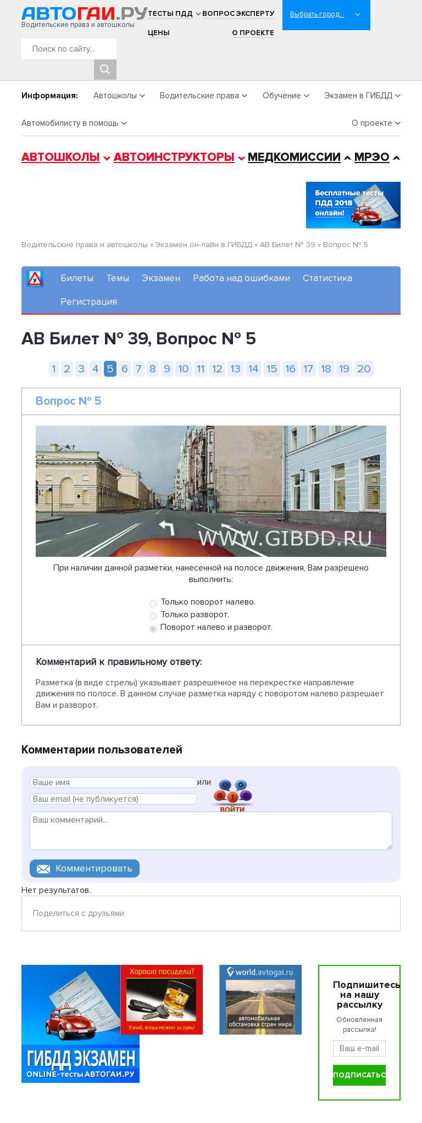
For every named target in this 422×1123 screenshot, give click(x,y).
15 (271, 369)
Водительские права (199, 95)
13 (235, 369)
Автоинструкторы (174, 157)
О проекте (253, 33)
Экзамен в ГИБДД (358, 95)
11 (200, 369)
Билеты (76, 278)
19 (344, 369)
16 (290, 369)
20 (364, 369)
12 (217, 369)
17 (308, 369)
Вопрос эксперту (238, 13)
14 (253, 369)
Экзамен (161, 278)
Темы (117, 278)
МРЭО (372, 157)
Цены (159, 33)
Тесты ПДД (170, 13)
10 (183, 369)
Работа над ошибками (241, 278)
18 (326, 369)
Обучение (282, 95)
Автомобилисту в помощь (70, 123)
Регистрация (88, 302)
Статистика (327, 278)
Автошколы (115, 95)
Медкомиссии (294, 157)
